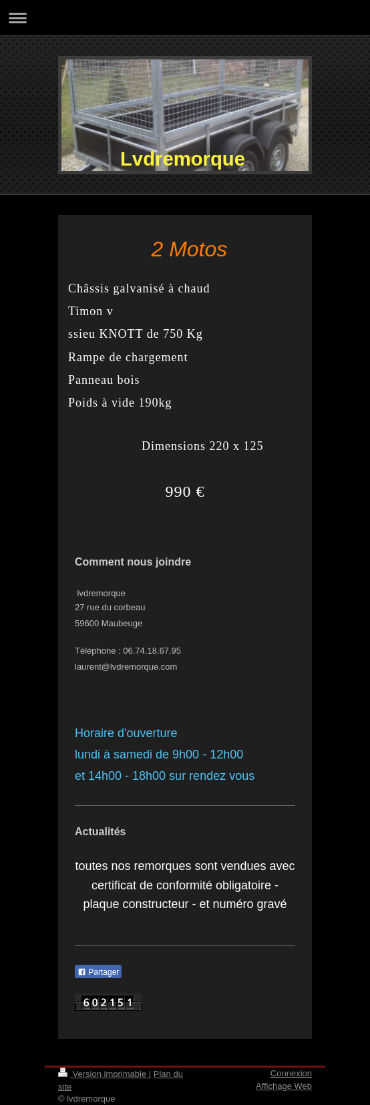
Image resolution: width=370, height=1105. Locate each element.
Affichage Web (284, 1086)
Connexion (291, 1073)
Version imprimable (103, 1074)
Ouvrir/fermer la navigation (185, 17)
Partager (98, 972)
